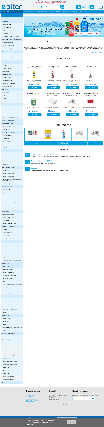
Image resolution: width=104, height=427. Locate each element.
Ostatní (4, 101)
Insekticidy (4, 312)
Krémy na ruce (5, 144)
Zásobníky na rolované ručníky (9, 195)
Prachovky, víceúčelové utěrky (9, 247)
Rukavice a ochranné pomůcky (8, 226)
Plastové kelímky (6, 318)
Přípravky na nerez (6, 33)
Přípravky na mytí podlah (7, 42)
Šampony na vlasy (6, 299)
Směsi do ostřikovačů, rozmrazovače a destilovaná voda (10, 58)
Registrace (84, 7)
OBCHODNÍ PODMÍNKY (62, 12)
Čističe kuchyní (5, 30)
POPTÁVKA (83, 12)
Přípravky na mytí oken (7, 51)
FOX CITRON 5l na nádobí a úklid (34, 94)
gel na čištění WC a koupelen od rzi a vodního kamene (53, 81)
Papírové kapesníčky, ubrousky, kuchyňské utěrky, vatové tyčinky (11, 180)
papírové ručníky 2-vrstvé (53, 107)
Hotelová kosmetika (6, 141)
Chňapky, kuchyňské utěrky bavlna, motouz (11, 260)
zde (52, 422)
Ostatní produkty (5, 89)
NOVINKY (51, 12)
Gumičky (4, 330)
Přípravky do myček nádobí (7, 123)
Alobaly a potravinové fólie (8, 214)
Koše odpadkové (6, 293)
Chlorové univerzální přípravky (9, 48)
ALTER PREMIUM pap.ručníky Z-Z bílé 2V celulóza (52, 94)
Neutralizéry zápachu (7, 80)
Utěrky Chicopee (6, 250)
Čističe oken (5, 54)
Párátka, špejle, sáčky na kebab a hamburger (12, 327)
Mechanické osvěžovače (7, 77)
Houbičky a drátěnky (6, 263)
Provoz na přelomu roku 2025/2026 (41, 161)
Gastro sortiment (5, 315)
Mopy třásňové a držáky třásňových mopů (12, 352)
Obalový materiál (5, 211)
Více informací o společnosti (97, 52)
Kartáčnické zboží (5, 266)
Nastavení (30, 424)
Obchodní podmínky (30, 395)
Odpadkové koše (6, 205)
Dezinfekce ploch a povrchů (8, 107)
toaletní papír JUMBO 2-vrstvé (71, 107)
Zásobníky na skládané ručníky (9, 198)
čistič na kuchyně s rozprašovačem (90, 81)
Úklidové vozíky (5, 373)
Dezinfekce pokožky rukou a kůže (9, 111)
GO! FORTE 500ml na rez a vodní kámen (52, 67)
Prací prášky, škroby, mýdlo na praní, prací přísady (11, 154)
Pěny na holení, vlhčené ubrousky (9, 309)
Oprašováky (5, 287)
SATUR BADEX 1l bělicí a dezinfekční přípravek (34, 67)
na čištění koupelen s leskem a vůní (71, 81)
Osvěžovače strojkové (7, 86)
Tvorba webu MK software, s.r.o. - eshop (67, 417)
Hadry (3, 244)
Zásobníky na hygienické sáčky (9, 201)
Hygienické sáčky (6, 183)
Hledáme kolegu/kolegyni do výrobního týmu (44, 154)
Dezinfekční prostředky (7, 104)
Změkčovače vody (6, 95)
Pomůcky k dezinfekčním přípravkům (10, 117)
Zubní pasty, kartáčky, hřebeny (9, 306)
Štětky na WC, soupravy (7, 269)
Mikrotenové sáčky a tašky (8, 217)
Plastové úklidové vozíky (8, 376)
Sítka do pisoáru (6, 71)
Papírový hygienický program (8, 167)
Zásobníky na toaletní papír (8, 192)
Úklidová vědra (5, 367)
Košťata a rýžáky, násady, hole (9, 275)
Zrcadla (4, 208)
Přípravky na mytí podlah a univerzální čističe (11, 39)
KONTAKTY (74, 12)
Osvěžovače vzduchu (6, 74)
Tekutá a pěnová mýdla (7, 135)
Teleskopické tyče (6, 339)
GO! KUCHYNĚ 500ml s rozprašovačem (90, 67)
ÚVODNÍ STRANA (30, 12)
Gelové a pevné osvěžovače (8, 83)
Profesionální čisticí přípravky (8, 120)
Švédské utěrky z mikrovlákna (8, 254)
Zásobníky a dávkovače (7, 186)
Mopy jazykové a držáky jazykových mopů (12, 345)
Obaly (3, 382)
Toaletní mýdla (5, 138)
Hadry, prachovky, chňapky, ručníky (9, 241)
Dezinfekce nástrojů (6, 114)
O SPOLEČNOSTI (42, 12)
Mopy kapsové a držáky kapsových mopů (12, 348)
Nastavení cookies (30, 401)
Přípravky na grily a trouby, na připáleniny (11, 36)
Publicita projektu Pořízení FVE (33, 402)
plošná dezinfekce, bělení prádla (34, 81)
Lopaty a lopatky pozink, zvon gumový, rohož (12, 284)
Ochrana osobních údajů (31, 399)
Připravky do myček (6, 126)
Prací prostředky (5, 150)
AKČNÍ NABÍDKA (5, 15)
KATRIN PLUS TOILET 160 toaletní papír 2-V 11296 (90, 94)
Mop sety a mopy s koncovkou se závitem (11, 290)
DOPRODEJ (4, 18)
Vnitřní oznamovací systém (32, 400)
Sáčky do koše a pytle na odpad (9, 223)
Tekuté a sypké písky (7, 27)
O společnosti (29, 396)
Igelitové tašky (5, 220)
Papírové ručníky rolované (8, 176)
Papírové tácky (5, 321)
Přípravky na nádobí (6, 21)
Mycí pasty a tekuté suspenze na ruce (10, 147)
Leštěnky (4, 98)
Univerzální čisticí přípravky (8, 45)
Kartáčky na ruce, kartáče (8, 278)
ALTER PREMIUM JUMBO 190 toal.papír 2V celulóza (71, 94)
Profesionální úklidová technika (8, 333)
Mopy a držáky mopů (7, 342)
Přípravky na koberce (7, 161)
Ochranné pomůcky (6, 238)
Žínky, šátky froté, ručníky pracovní (9, 257)
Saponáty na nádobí (6, 24)
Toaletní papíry (5, 170)
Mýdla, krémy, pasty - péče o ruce (9, 132)
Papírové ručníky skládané (8, 173)
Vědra (3, 281)
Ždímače (4, 370)
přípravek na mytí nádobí (33, 107)
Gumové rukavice (6, 229)
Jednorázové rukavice (7, 232)
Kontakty (28, 397)
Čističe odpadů (5, 92)
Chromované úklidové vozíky (9, 379)
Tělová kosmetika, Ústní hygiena (9, 296)
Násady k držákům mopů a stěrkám (10, 364)
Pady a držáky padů (6, 358)
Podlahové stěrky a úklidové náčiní (9, 361)
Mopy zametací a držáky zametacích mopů (12, 355)
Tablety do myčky (6, 129)
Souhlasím (72, 422)
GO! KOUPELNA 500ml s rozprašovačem (71, 67)
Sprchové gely (5, 303)
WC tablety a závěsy (6, 68)
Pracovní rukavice (6, 235)
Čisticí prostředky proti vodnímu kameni (10, 65)
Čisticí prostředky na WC (7, 62)
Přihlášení (84, 6)
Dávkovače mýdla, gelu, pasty (8, 189)
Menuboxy (4, 324)
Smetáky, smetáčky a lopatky (8, 272)
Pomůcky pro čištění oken (8, 336)
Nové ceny (34, 168)
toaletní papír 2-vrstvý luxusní (90, 107)
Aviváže (4, 158)
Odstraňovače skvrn (6, 164)
